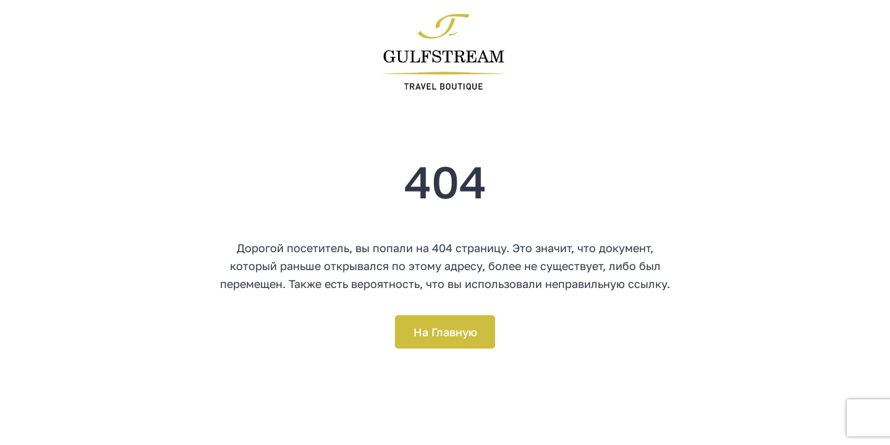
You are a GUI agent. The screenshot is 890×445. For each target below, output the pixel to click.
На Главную (445, 332)
